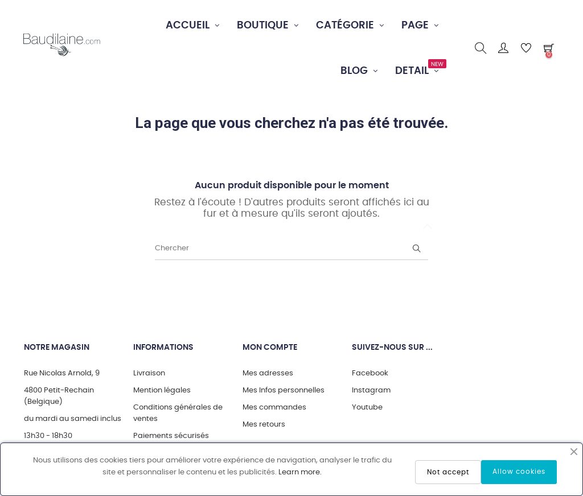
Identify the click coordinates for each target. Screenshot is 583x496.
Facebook (370, 373)
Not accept (448, 472)
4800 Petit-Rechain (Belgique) (59, 396)
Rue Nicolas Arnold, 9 (62, 373)
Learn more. (300, 472)
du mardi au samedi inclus (72, 419)
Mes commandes (274, 407)
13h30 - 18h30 (48, 436)
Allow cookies (518, 471)
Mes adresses (268, 373)
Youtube (367, 407)
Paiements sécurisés (171, 436)
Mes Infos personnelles (284, 390)
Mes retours (264, 424)
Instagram (371, 390)
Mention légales (162, 390)
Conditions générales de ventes (178, 413)
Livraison (149, 373)
